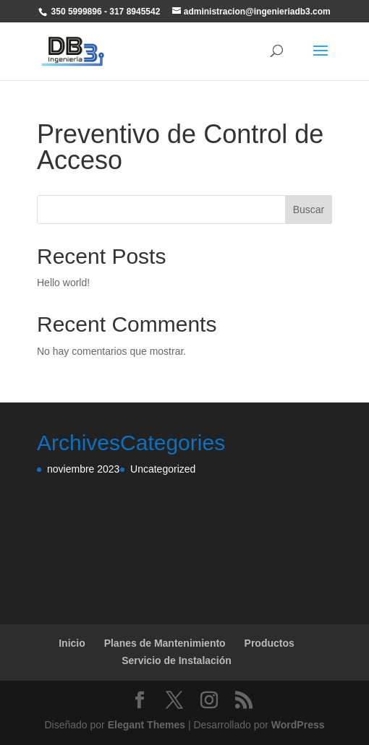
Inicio (72, 643)
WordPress (298, 725)
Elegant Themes (146, 725)
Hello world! (63, 282)
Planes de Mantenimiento (165, 643)
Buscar (309, 209)
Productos (269, 643)
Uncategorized (162, 469)
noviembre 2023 (83, 469)
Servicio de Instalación (177, 660)
